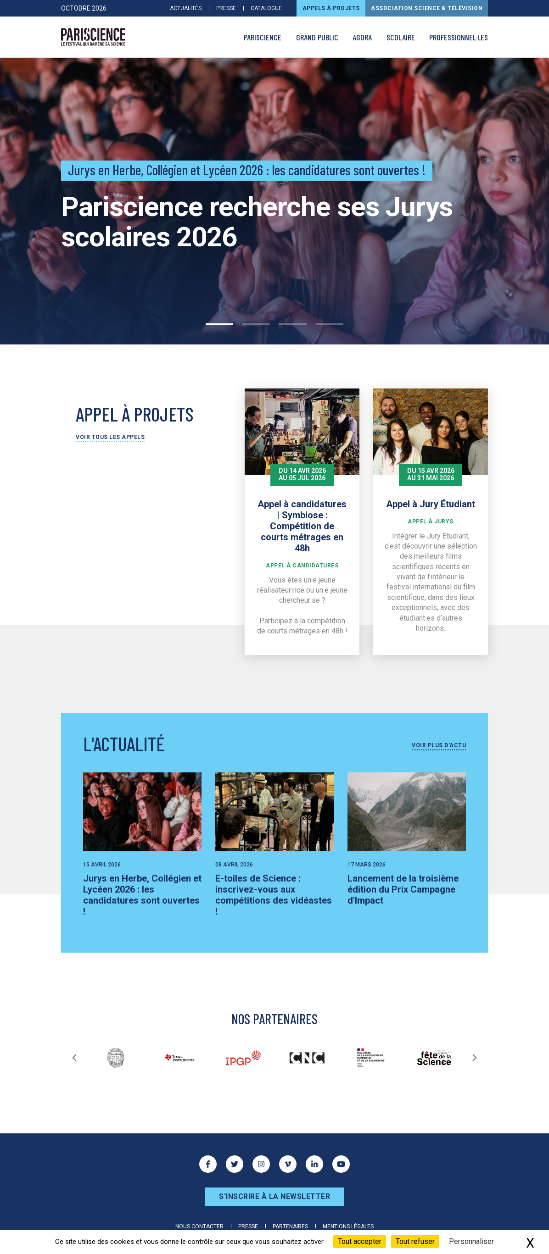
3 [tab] (293, 324)
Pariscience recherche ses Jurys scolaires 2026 (257, 221)
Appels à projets (331, 8)
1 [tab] (219, 324)
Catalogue (266, 8)
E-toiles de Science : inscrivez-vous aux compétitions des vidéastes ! (273, 895)
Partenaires (290, 1226)
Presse (226, 8)
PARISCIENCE (262, 37)
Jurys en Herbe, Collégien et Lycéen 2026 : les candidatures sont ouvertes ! (142, 895)
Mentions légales (348, 1226)
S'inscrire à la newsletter (274, 1196)
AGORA (362, 37)
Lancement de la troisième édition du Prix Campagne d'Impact (403, 889)
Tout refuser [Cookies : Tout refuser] (415, 1241)
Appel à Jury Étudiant (430, 504)
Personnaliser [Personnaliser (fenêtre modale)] (471, 1241)
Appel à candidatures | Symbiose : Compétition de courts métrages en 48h (302, 526)
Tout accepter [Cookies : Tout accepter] (359, 1241)
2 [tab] (256, 324)
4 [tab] (329, 324)
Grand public (317, 37)
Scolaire (401, 37)
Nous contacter (199, 1226)
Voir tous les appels (110, 437)
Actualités (186, 8)
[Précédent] (74, 1058)
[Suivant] (474, 1058)
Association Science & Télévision (426, 8)
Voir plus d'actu (439, 745)
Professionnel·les (458, 37)
